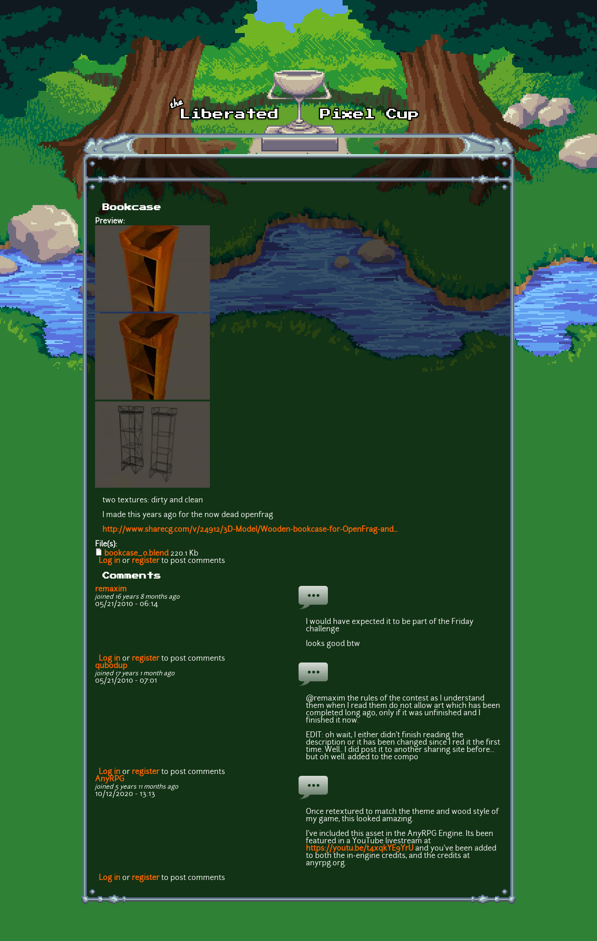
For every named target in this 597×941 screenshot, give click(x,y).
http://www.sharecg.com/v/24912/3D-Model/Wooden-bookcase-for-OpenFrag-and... (250, 530)
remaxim (111, 589)
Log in (109, 561)
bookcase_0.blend (136, 553)
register (145, 561)
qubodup (111, 666)
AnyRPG (109, 779)
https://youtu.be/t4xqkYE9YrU (359, 848)
